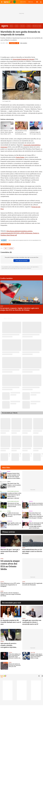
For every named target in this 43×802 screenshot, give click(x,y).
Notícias (11, 248)
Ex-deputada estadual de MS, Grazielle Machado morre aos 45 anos (11, 622)
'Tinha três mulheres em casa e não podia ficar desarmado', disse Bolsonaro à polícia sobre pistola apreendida (15, 656)
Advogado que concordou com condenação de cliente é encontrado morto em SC (31, 622)
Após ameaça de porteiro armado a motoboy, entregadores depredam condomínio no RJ (8, 645)
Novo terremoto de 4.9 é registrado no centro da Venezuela (32, 584)
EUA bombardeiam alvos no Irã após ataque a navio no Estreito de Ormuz (32, 551)
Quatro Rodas (20, 157)
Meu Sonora (3, 547)
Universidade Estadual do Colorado (23, 59)
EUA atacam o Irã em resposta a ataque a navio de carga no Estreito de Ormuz (11, 594)
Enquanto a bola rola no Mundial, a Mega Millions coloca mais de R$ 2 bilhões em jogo (36, 656)
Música (30, 521)
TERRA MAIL (30, 1)
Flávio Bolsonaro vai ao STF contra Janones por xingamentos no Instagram (10, 585)
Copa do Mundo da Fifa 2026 (13, 491)
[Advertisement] (32, 594)
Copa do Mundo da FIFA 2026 (14, 2)
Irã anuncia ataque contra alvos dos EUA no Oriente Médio (10, 565)
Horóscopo (9, 521)
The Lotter (32, 652)
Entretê (8, 471)
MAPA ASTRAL (23, 1)
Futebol (9, 511)
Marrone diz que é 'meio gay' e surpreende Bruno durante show (10, 551)
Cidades (23, 618)
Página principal (8, 2)
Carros (8, 481)
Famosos (31, 501)
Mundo (1, 306)
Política (2, 581)
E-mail (37, 1)
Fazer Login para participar (21, 260)
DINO (6, 248)
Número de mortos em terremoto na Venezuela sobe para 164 (15, 665)
